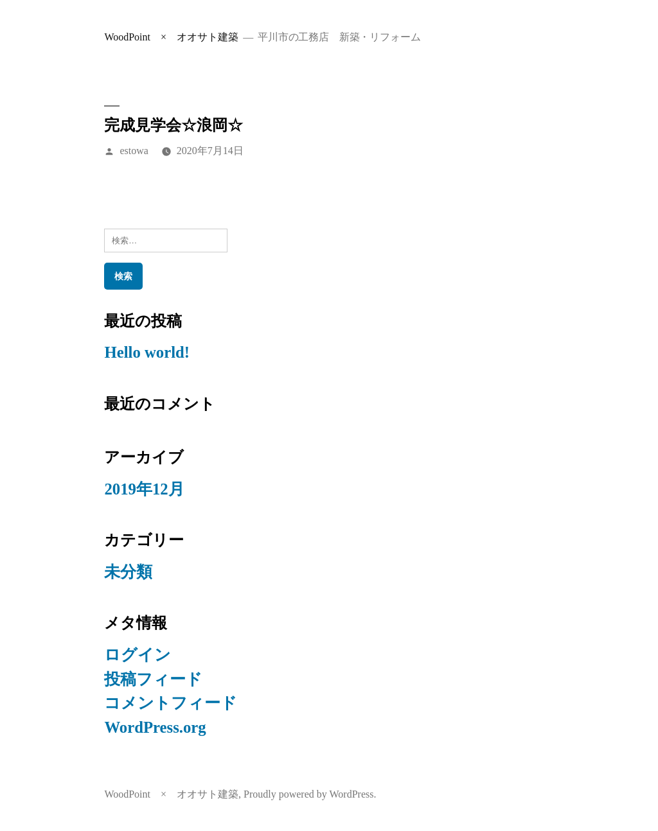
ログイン (137, 654)
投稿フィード (153, 679)
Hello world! (147, 352)
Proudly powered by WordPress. (310, 794)
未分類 (128, 572)
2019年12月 (144, 489)
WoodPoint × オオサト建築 (171, 36)
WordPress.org (155, 727)
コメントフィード (170, 703)
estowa (134, 150)
